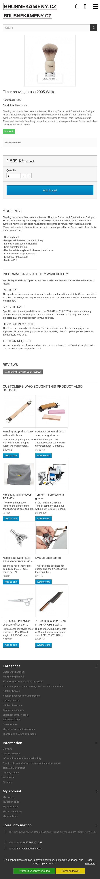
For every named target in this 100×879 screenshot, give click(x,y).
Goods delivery (11, 753)
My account (12, 791)
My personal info (12, 811)
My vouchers (10, 816)
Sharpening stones (13, 671)
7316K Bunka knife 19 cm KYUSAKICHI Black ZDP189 (51, 624)
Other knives (10, 724)
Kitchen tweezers (12, 705)
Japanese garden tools (16, 714)
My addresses (10, 806)
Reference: (9, 100)
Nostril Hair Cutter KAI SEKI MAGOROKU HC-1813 (17, 561)
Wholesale (8, 777)
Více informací (90, 861)
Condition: (9, 105)
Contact (7, 748)
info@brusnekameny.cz (29, 848)
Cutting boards (11, 700)
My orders (8, 797)
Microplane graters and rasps (19, 734)
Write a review (13, 142)
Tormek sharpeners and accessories (23, 681)
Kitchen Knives (11, 691)
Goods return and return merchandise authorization (32, 763)
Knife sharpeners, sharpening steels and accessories (33, 686)
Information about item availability (22, 758)
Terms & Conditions (14, 767)
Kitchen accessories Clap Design (21, 695)
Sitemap (7, 782)
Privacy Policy (11, 772)
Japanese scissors (13, 710)
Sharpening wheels (13, 676)
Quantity (11, 170)
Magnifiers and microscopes (19, 729)
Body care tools (12, 719)
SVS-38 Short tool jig (48, 557)
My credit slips (11, 801)
